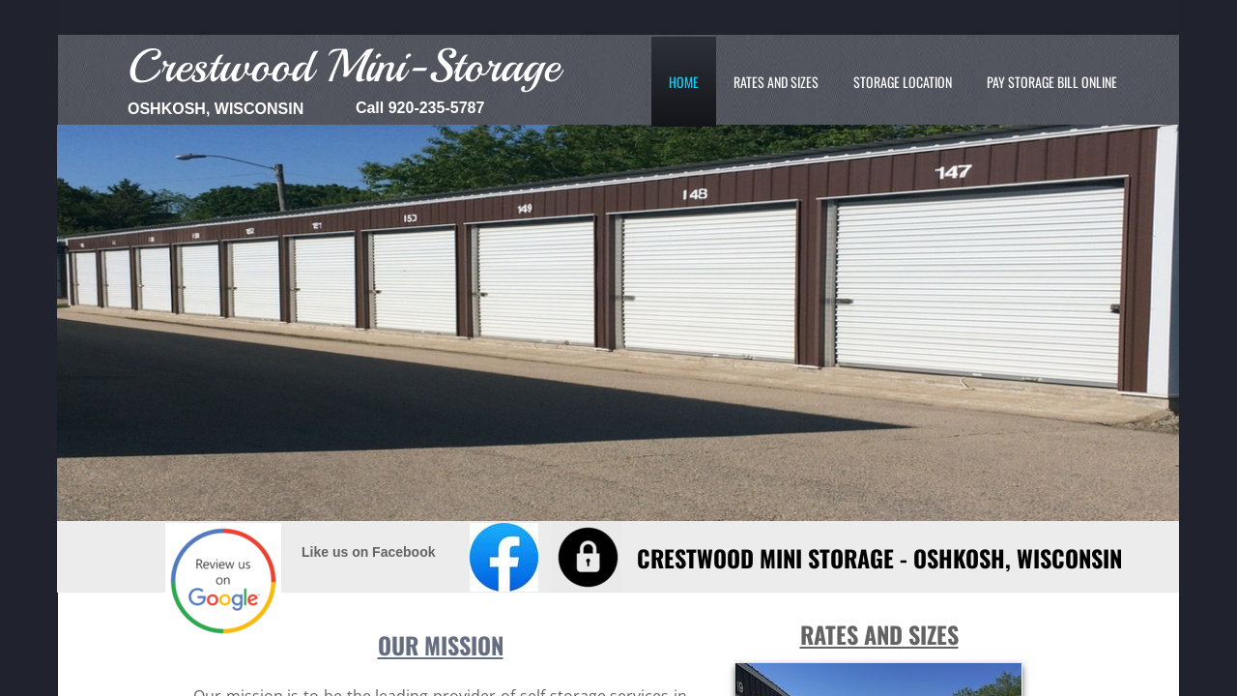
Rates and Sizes (776, 82)
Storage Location (902, 82)
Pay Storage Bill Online (1052, 82)
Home (684, 82)
